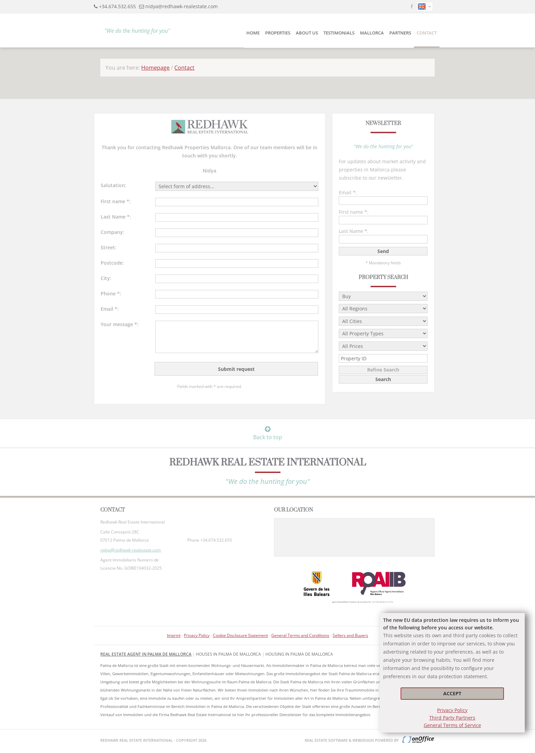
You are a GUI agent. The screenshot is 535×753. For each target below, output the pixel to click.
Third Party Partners (452, 717)
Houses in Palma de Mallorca (228, 654)
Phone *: (111, 293)
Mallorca (372, 33)
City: (106, 278)
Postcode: (112, 263)
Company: (112, 232)
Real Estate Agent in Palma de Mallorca (145, 654)
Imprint (173, 635)
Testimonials (339, 33)
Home (253, 33)
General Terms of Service (452, 725)
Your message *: (120, 324)
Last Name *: (116, 216)
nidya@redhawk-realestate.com (181, 6)
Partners (400, 33)
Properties (277, 33)
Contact (427, 33)
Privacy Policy (452, 710)
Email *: (110, 309)
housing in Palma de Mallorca (299, 654)
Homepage (155, 67)
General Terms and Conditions (300, 635)
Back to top (267, 433)
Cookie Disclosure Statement (240, 635)
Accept (452, 693)
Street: (108, 247)
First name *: (116, 201)
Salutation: (113, 185)
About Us (307, 33)
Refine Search (383, 369)
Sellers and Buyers (350, 635)
